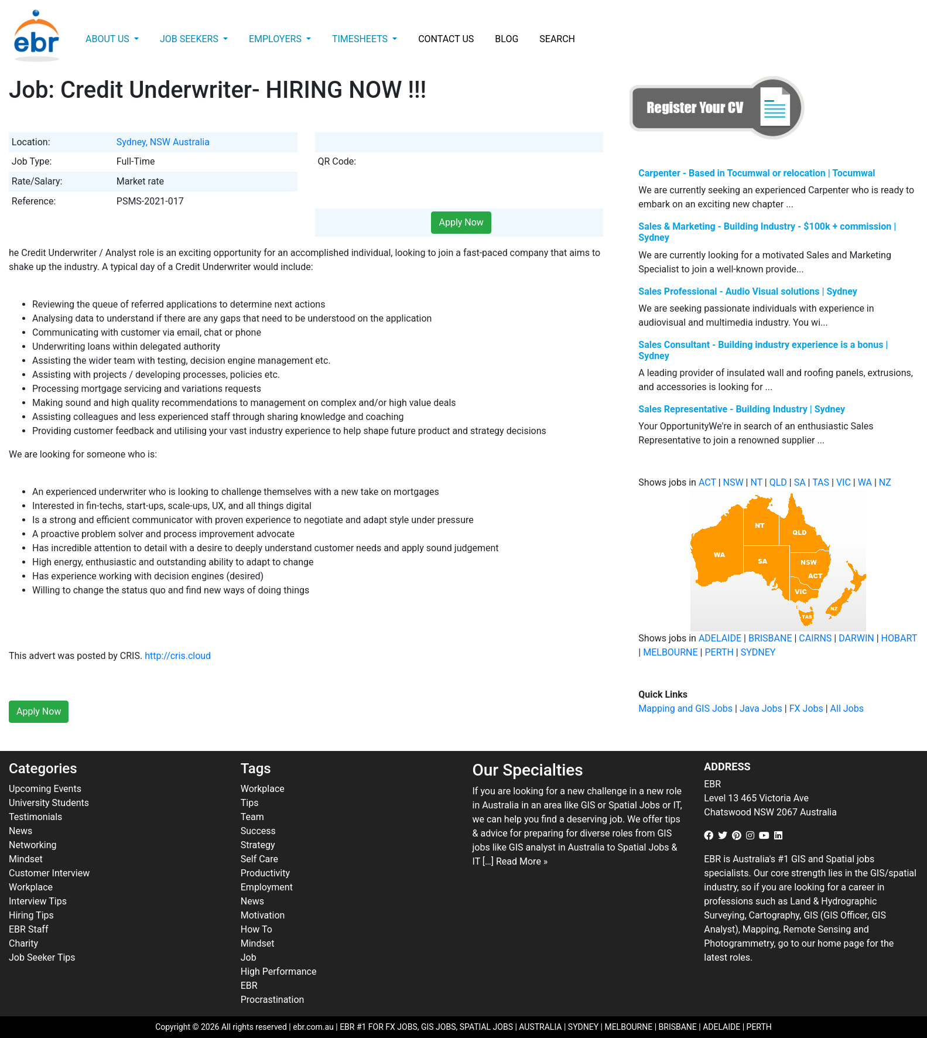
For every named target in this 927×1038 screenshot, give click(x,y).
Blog (506, 39)
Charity (23, 943)
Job (248, 957)
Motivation (263, 915)
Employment (267, 887)
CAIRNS (815, 638)
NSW (733, 482)
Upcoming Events (45, 788)
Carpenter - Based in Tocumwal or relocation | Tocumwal (756, 173)
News (20, 830)
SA (800, 482)
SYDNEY (758, 652)
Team (252, 816)
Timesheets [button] (361, 39)
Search (557, 39)
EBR (249, 985)
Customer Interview (49, 873)
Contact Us (446, 39)
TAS (820, 482)
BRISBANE (770, 638)
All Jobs (847, 708)
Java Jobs (761, 708)
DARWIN (856, 638)
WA (865, 482)
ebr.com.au (313, 1027)
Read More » (522, 861)
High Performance (279, 971)
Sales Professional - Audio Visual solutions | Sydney (747, 291)
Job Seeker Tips (42, 957)
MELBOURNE (670, 652)
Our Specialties (528, 770)
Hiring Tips (31, 915)
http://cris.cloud (178, 655)
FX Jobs (806, 708)
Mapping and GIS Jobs (685, 708)
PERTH (718, 652)
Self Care (259, 859)
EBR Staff (28, 929)
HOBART (899, 638)
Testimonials (35, 816)
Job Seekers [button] (190, 39)
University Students (49, 802)
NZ (885, 482)
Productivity (265, 873)
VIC (843, 482)
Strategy (258, 845)
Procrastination (273, 999)
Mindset (26, 859)
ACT (707, 482)
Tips (250, 802)
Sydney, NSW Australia (163, 142)
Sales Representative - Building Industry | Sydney (741, 409)
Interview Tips (38, 901)
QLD (778, 482)
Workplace (31, 887)
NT (756, 482)
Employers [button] (276, 39)
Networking (33, 845)
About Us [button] (108, 39)
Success (258, 830)
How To (256, 929)
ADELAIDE (720, 638)
